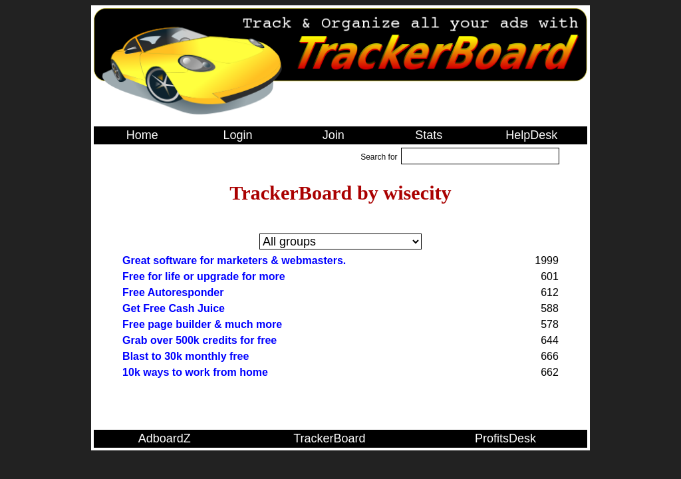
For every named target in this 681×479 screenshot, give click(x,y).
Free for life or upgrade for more (203, 276)
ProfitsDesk (505, 438)
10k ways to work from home (195, 372)
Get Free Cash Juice (173, 308)
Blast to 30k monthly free (185, 356)
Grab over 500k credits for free (199, 340)
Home (142, 135)
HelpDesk (531, 135)
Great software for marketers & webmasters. (234, 260)
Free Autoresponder (172, 292)
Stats (428, 135)
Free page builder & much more (202, 324)
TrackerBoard (329, 438)
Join (333, 135)
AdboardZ (164, 438)
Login (237, 135)
